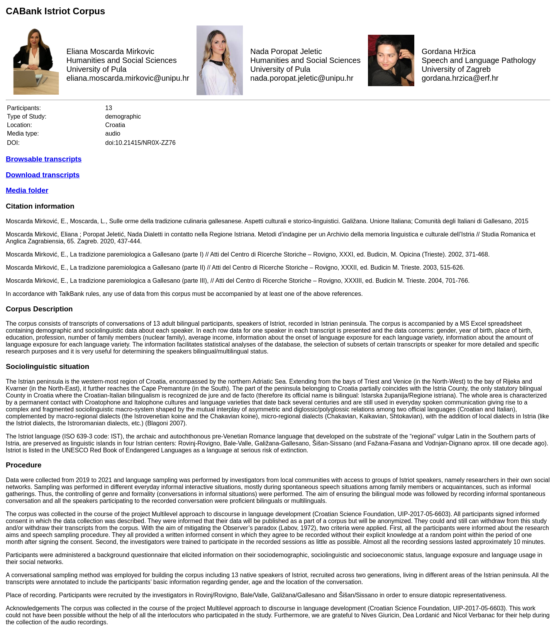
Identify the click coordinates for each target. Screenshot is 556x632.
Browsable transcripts (43, 159)
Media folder (27, 190)
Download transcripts (43, 175)
